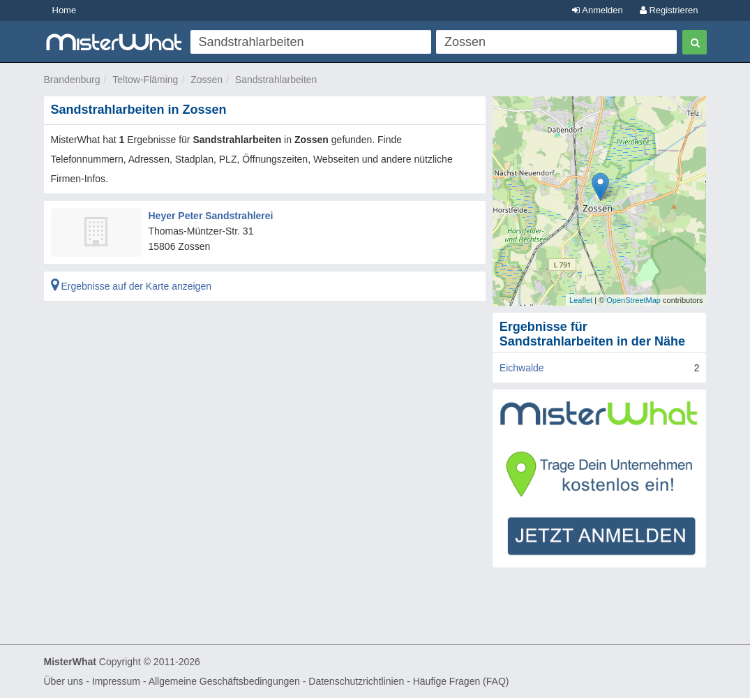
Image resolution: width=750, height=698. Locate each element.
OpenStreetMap (633, 300)
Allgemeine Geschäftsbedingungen (224, 681)
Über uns (64, 681)
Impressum (116, 681)
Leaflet (580, 300)
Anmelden (597, 10)
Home (64, 10)
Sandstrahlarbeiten (276, 79)
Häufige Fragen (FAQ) (461, 681)
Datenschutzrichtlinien (356, 681)
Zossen (206, 79)
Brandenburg (72, 79)
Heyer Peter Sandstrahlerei (211, 215)
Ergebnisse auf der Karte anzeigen (131, 286)
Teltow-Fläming (145, 79)
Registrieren (669, 10)
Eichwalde (522, 367)
